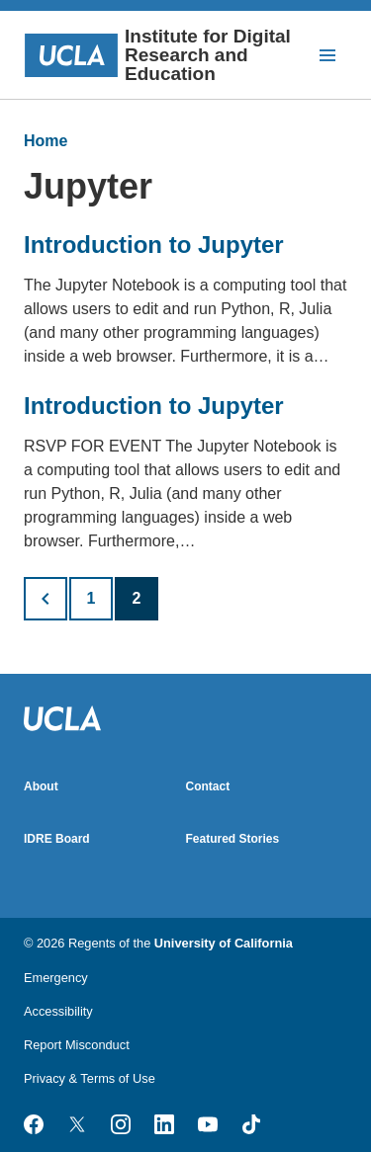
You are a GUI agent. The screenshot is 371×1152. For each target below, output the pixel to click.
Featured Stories (233, 839)
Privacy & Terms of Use (89, 1078)
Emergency (56, 977)
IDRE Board (57, 839)
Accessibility (58, 1011)
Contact (208, 786)
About (41, 786)
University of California (223, 943)
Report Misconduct (77, 1044)
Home (45, 140)
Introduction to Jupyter (154, 244)
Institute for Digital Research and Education (157, 55)
